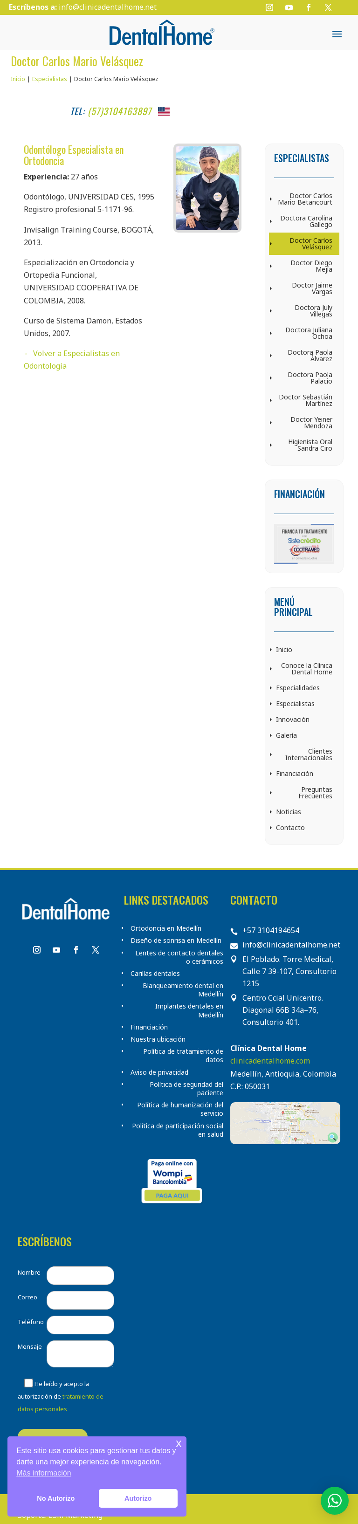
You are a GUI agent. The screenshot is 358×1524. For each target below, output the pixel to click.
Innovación (293, 719)
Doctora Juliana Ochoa (308, 333)
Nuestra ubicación (158, 1039)
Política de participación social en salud (177, 1130)
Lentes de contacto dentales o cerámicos (179, 957)
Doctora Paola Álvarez (310, 355)
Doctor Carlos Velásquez (310, 243)
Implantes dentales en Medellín (189, 1010)
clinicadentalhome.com (270, 1061)
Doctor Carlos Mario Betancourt (305, 198)
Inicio (284, 649)
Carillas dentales (155, 973)
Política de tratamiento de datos (183, 1055)
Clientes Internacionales (308, 754)
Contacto (290, 827)
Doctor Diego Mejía (311, 266)
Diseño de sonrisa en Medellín (176, 940)
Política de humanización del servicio (180, 1109)
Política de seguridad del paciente (186, 1088)
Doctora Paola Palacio (310, 377)
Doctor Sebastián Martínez (305, 400)
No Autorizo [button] (56, 1498)
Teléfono (31, 1322)
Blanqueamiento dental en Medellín (183, 990)
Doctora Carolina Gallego (306, 221)
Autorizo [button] (137, 1498)
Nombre (29, 1272)
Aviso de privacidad (159, 1072)
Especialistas (295, 703)
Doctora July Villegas (313, 310)
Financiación (294, 773)
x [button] (179, 1443)
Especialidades (298, 687)
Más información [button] (43, 1473)
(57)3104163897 (119, 111)
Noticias (288, 811)
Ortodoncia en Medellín (166, 928)
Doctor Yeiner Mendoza (311, 422)
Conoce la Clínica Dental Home (306, 668)
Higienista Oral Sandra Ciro (310, 445)
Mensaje (30, 1346)
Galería (286, 735)
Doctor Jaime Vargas (312, 288)
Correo (27, 1297)
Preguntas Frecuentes (315, 792)
